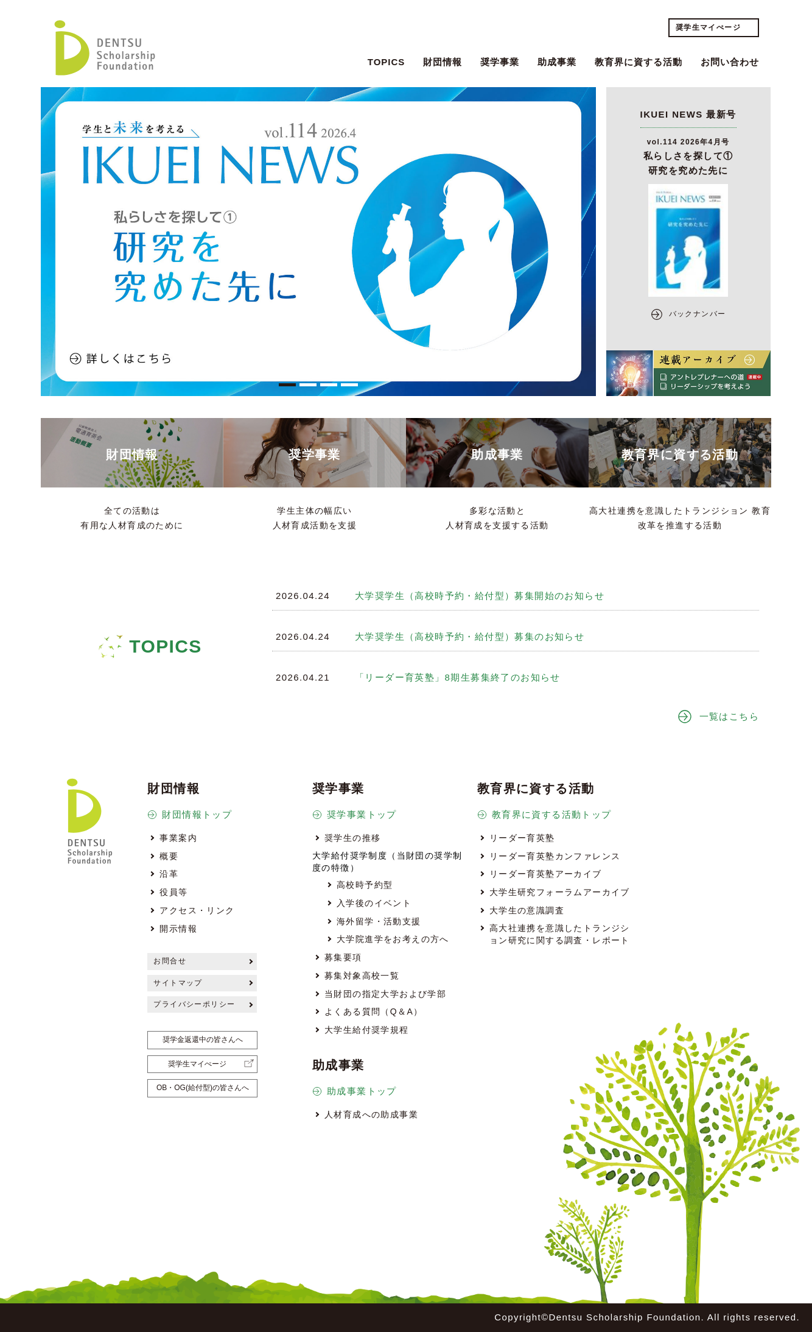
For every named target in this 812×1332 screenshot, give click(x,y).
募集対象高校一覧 (361, 975)
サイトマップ (177, 983)
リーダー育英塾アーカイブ (545, 874)
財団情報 (442, 62)
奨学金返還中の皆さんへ (203, 1039)
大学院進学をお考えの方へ (393, 939)
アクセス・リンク (196, 910)
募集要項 (343, 957)
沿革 (168, 874)
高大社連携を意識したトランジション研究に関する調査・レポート (559, 934)
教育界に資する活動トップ (552, 814)
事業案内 (178, 838)
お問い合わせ (730, 62)
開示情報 (178, 928)
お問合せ (169, 961)
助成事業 (556, 62)
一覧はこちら (729, 716)
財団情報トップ (197, 814)
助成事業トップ (362, 1091)
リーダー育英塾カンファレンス (555, 856)
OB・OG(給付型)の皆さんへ (202, 1087)
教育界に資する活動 (638, 62)
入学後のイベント (374, 903)
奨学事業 (499, 62)
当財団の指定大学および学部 (385, 994)
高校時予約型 (365, 885)
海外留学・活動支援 (379, 921)
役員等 (173, 892)
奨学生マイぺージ (708, 27)
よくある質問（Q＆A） (373, 1011)
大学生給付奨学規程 (366, 1030)
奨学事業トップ (362, 814)
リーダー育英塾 (522, 838)
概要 (168, 856)
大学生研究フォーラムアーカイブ (559, 892)
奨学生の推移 (352, 838)
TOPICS (386, 62)
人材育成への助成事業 (371, 1114)
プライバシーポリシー (194, 1004)
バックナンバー (697, 314)
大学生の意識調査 (526, 910)
